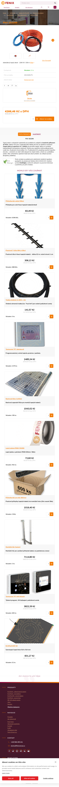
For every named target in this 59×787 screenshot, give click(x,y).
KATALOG (12, 13)
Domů (4, 13)
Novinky (10, 704)
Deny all (10, 778)
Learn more (6, 773)
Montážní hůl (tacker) (13, 547)
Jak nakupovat (28, 7)
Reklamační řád (29, 80)
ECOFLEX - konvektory (14, 694)
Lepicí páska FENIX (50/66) (15, 448)
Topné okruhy (10, 15)
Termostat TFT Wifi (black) (15, 597)
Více (31, 63)
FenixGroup (6, 7)
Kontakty (17, 7)
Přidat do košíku (46, 119)
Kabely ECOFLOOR (24, 13)
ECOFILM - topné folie (14, 698)
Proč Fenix (11, 722)
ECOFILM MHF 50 (12, 646)
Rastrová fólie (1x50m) (14, 399)
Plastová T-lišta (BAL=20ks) (16, 250)
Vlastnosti (37, 134)
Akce (9, 702)
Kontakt (10, 726)
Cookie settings (48, 778)
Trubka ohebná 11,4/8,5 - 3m (16, 300)
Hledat (55, 3)
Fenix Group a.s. (12, 732)
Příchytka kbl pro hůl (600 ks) (16, 498)
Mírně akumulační (22, 15)
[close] (55, 761)
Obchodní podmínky (14, 724)
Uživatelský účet (12, 730)
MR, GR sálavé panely (14, 700)
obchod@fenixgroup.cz (18, 746)
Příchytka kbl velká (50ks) (15, 201)
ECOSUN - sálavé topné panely (17, 692)
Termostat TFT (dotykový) (15, 349)
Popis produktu (24, 134)
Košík (9, 728)
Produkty (10, 717)
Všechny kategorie (13, 707)
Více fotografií (46, 60)
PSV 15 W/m (34, 15)
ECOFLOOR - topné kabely (15, 696)
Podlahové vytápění (38, 13)
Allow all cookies (29, 778)
